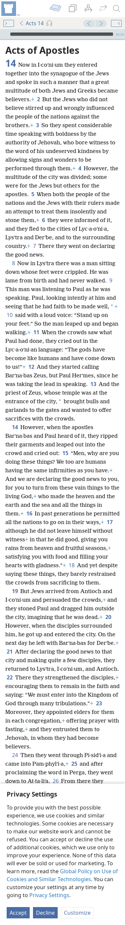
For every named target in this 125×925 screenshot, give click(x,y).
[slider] (61, 34)
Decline (45, 912)
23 (99, 703)
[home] (10, 8)
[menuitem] (10, 8)
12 (31, 366)
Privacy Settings (49, 895)
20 (108, 617)
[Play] (4, 34)
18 (71, 565)
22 (9, 677)
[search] (116, 8)
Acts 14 (31, 23)
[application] (62, 34)
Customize (77, 912)
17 (109, 522)
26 (55, 781)
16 (29, 513)
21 (9, 651)
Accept (18, 912)
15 (65, 453)
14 (15, 427)
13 (93, 384)
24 (15, 755)
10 (9, 315)
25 (74, 763)
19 (15, 591)
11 (36, 332)
